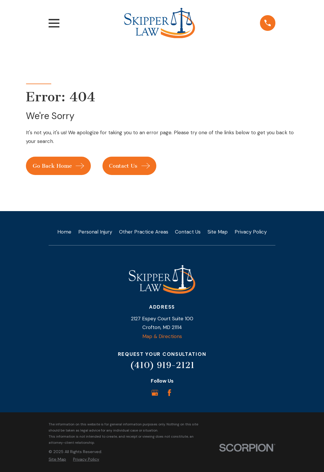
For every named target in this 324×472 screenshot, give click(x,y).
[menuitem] (57, 459)
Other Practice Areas (143, 232)
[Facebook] (169, 392)
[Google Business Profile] (154, 392)
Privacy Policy (251, 232)
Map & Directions (162, 336)
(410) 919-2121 (162, 365)
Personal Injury (95, 232)
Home (64, 232)
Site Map (218, 232)
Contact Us (188, 232)
